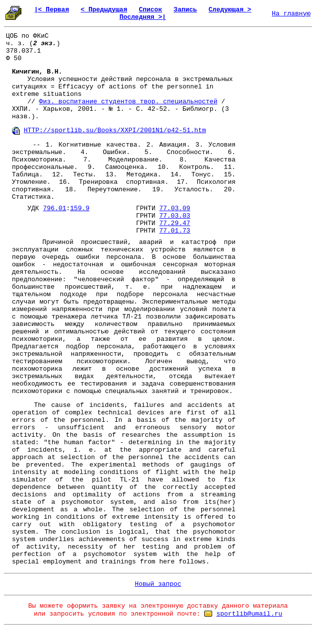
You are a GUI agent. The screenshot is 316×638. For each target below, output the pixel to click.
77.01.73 (174, 231)
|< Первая (51, 9)
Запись (185, 9)
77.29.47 (174, 223)
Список (150, 9)
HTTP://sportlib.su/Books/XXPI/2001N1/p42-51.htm (115, 130)
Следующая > (230, 9)
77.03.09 (174, 208)
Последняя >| (142, 17)
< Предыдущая (103, 9)
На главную (291, 13)
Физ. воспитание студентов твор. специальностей (128, 101)
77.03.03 (174, 216)
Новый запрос (158, 584)
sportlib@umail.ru (249, 614)
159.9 (79, 208)
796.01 (54, 208)
